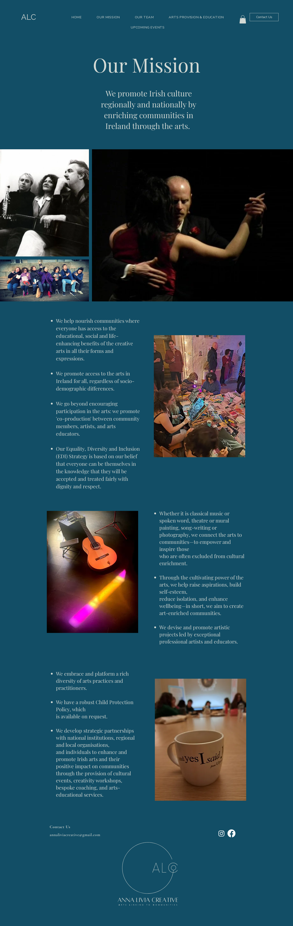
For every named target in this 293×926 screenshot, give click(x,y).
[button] (242, 19)
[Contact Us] (264, 17)
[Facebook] (231, 833)
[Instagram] (221, 833)
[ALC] (28, 17)
